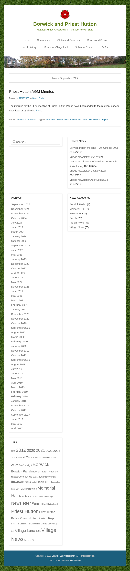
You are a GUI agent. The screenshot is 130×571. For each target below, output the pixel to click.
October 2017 (19, 410)
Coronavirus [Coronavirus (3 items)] (25, 476)
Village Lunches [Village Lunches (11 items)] (28, 531)
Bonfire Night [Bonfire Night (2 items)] (25, 465)
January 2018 (19, 400)
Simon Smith (38, 98)
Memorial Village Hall (56, 47)
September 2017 (20, 414)
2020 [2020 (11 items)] (31, 451)
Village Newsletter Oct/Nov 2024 (88, 170)
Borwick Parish (78, 204)
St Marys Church (84, 47)
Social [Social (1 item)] (22, 524)
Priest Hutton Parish (73, 119)
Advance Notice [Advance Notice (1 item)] (49, 458)
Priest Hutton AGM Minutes (31, 91)
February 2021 (19, 304)
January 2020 (19, 346)
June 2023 (17, 250)
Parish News (30, 119)
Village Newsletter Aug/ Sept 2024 (89, 179)
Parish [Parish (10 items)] (36, 503)
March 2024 (18, 231)
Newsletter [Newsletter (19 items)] (21, 503)
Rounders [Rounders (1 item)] (15, 524)
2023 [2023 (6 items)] (56, 450)
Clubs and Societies (68, 40)
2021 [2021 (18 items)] (40, 450)
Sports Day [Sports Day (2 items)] (45, 523)
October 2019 (19, 355)
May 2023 (16, 254)
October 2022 (19, 268)
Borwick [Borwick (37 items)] (40, 464)
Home (26, 40)
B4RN (105, 47)
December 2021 (20, 286)
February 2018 (19, 396)
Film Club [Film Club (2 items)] (41, 482)
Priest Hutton (57, 119)
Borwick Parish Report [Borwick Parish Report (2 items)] (43, 471)
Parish (21, 119)
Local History (29, 47)
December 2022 (20, 263)
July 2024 (16, 222)
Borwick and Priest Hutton (65, 24)
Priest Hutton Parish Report (95, 119)
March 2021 (18, 300)
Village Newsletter (80, 156)
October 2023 (19, 240)
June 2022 (17, 277)
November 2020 (20, 318)
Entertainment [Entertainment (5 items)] (20, 481)
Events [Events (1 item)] (33, 482)
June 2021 (17, 291)
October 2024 (19, 218)
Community (43, 40)
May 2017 (16, 423)
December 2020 (20, 314)
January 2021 (19, 309)
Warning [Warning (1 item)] (27, 540)
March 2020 (18, 336)
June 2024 (17, 227)
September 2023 (20, 245)
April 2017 (17, 428)
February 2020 (19, 341)
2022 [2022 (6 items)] (49, 450)
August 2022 (18, 272)
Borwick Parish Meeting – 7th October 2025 (94, 147)
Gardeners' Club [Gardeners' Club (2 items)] (29, 489)
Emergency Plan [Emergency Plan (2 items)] (47, 476)
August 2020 (18, 332)
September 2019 (20, 359)
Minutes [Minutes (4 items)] (24, 496)
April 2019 (17, 382)
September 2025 (20, 204)
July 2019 (16, 368)
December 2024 (20, 208)
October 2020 (19, 323)
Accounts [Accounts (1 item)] (38, 458)
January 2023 (19, 259)
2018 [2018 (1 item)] (13, 451)
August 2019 (18, 364)
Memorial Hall (77, 208)
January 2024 (19, 236)
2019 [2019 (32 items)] (21, 450)
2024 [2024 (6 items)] (26, 457)
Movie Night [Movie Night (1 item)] (48, 496)
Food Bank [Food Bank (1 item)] (15, 489)
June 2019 (17, 373)
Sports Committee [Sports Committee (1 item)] (32, 524)
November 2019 (20, 350)
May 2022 (16, 282)
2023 (47, 119)
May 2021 (16, 295)
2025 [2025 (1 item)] (32, 458)
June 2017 (17, 419)
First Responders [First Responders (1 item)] (53, 482)
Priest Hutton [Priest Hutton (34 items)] (25, 511)
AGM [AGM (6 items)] (14, 465)
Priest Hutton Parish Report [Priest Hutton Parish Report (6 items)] (38, 518)
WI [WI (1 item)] (33, 540)
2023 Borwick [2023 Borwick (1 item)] (16, 458)
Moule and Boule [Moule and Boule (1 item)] (36, 496)
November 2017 (20, 405)
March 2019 (18, 387)
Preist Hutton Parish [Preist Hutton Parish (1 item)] (50, 504)
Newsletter (76, 213)
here (38, 110)
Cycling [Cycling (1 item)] (36, 477)
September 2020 (20, 327)
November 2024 (20, 213)
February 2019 (19, 391)
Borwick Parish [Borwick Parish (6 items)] (21, 471)
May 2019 (16, 378)
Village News (77, 227)
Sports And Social (97, 40)
